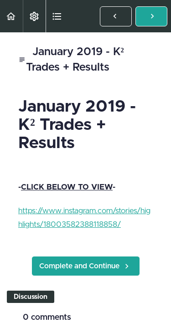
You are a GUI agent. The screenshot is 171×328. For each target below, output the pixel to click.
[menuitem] (34, 16)
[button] (11, 16)
